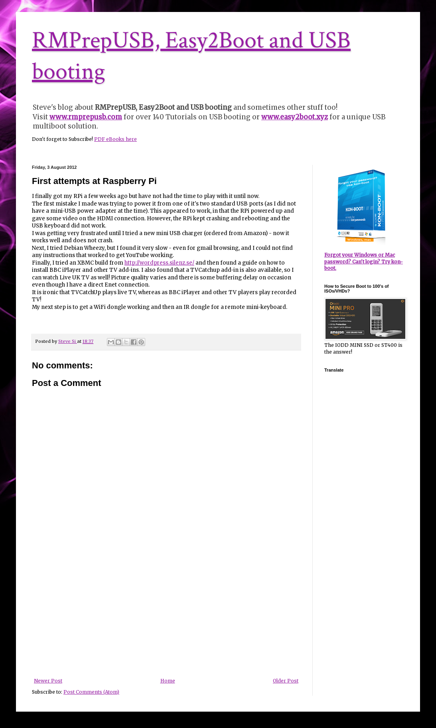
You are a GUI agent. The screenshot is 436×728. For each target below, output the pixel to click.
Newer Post (48, 681)
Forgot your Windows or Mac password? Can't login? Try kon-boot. (363, 261)
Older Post (285, 681)
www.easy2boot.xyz (294, 117)
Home (167, 681)
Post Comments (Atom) (91, 692)
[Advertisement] (166, 618)
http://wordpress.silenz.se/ (159, 262)
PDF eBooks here (115, 139)
